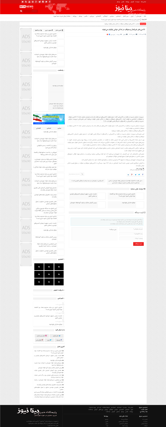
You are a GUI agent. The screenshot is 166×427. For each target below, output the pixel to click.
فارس (106, 403)
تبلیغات (145, 407)
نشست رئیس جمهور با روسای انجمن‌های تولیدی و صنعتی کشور (83, 195)
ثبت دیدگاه (140, 212)
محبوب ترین (49, 30)
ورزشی (92, 16)
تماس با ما (144, 401)
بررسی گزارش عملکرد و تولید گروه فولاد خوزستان (83, 203)
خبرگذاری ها (124, 401)
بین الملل (125, 16)
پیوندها (106, 398)
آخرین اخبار (59, 30)
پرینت (118, 34)
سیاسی (112, 16)
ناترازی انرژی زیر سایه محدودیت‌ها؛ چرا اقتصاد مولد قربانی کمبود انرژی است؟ (120, 20)
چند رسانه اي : (143, 393)
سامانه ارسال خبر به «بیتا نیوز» (61, 16)
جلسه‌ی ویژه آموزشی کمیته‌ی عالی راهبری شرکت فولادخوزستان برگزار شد (45, 170)
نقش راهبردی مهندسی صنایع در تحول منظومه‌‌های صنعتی (45, 184)
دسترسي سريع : (142, 389)
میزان (106, 405)
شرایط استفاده (105, 389)
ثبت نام (99, 389)
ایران (132, 16)
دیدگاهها (38, 30)
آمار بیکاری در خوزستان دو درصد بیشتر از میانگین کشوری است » (87, 181)
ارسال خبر (113, 389)
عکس (122, 2)
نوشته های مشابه (137, 189)
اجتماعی (118, 16)
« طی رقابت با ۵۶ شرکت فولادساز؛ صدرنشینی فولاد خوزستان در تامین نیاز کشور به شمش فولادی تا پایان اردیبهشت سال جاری (125, 182)
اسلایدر (137, 24)
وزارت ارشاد (125, 407)
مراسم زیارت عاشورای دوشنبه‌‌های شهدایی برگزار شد (45, 177)
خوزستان (138, 16)
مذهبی (118, 393)
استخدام (119, 389)
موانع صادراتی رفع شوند (128, 203)
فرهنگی (105, 16)
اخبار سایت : (143, 391)
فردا (107, 407)
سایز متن (112, 34)
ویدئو (118, 2)
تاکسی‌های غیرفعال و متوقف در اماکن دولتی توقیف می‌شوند (123, 29)
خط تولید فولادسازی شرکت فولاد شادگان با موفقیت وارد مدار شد (44, 150)
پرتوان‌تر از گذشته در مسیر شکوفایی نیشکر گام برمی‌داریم (46, 128)
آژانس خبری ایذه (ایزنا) (102, 409)
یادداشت (90, 391)
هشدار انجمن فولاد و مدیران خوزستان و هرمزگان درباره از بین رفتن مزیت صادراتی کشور (45, 143)
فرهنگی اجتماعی (123, 405)
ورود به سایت (92, 389)
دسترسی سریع (143, 398)
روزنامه (127, 2)
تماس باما (143, 2)
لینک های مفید (123, 398)
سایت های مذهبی (123, 403)
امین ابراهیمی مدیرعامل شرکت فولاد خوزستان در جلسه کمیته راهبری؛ (46, 227)
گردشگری (125, 409)
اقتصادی (98, 16)
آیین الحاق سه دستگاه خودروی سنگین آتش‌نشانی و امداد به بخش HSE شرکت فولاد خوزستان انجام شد (45, 192)
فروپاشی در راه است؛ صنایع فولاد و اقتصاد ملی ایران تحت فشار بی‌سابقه (45, 135)
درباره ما (137, 2)
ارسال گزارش (144, 405)
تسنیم (106, 401)
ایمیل (124, 34)
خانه (145, 16)
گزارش (132, 2)
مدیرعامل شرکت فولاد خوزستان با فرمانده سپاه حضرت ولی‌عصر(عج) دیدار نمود (45, 55)
